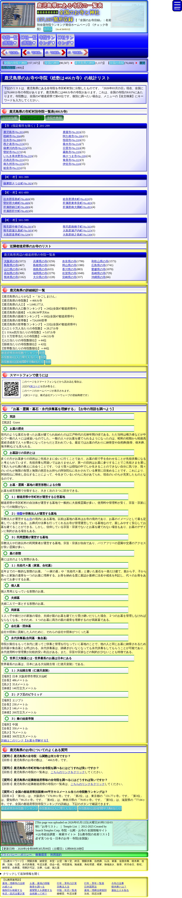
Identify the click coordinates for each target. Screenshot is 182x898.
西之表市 (13, 144)
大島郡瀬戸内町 (77, 230)
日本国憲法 (90, 886)
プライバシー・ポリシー (17, 854)
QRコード (34, 386)
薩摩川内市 (15, 148)
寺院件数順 (54, 118)
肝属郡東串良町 (77, 203)
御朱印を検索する (12, 890)
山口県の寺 (11, 269)
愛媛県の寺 (98, 269)
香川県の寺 (69, 269)
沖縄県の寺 (98, 277)
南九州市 (13, 163)
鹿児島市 (13, 132)
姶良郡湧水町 (76, 199)
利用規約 (56, 854)
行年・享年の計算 (67, 883)
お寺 (29, 518)
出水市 (12, 140)
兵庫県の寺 (40, 261)
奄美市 (71, 160)
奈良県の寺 (69, 261)
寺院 (19, 513)
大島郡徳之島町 (77, 234)
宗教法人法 (63, 886)
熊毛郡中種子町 (17, 226)
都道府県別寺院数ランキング (19, 352)
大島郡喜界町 (16, 234)
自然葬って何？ (38, 893)
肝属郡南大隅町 (77, 207)
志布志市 (13, 160)
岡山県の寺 (69, 265)
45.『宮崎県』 (35, 52)
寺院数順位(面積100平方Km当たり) (22, 361)
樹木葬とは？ (118, 886)
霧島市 (71, 152)
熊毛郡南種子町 (77, 226)
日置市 (71, 148)
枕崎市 (12, 136)
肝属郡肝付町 (16, 211)
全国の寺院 (117, 62)
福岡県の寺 (40, 273)
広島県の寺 (98, 265)
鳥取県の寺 (11, 265)
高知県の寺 (11, 273)
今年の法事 (117, 883)
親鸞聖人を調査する (41, 890)
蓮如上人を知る (120, 890)
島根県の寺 (40, 265)
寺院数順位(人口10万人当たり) (20, 357)
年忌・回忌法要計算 (13, 893)
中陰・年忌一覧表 (67, 890)
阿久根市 (73, 136)
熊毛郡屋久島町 (17, 230)
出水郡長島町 (16, 199)
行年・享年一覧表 (94, 883)
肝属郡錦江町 (16, 207)
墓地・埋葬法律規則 (95, 890)
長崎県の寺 (98, 273)
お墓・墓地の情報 (40, 883)
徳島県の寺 (40, 269)
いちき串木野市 (17, 156)
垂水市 (71, 144)
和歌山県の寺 (99, 261)
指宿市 (71, 140)
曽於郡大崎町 (16, 203)
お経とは (7, 886)
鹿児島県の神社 (85, 62)
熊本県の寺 (11, 277)
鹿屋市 (71, 132)
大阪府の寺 (11, 261)
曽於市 (12, 152)
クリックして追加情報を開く (21, 873)
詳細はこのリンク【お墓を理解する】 (25, 740)
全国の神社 (52, 62)
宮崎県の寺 (69, 277)
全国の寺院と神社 (15, 62)
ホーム (48, 29)
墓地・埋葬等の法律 (13, 883)
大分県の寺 (40, 277)
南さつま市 (74, 156)
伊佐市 (71, 163)
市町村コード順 (32, 118)
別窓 (42, 352)
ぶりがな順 (9, 118)
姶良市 (12, 168)
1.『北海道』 (13, 52)
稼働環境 (41, 854)
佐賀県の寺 (69, 273)
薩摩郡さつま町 (17, 183)
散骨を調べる (37, 886)
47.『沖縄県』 (53, 52)
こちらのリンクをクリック (68, 772)
